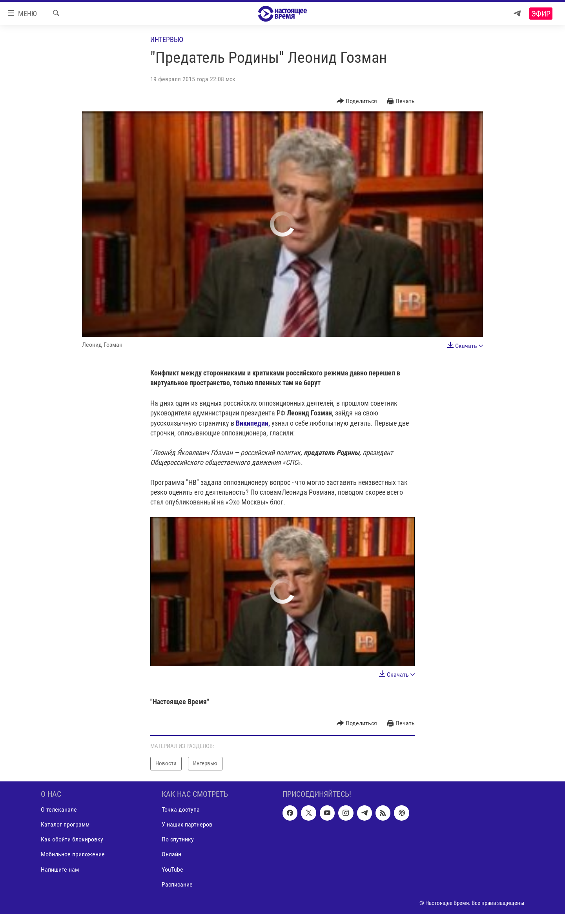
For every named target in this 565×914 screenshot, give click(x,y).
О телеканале (59, 809)
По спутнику (178, 839)
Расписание (177, 884)
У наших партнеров (187, 824)
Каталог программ (65, 824)
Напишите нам (60, 869)
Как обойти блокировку (72, 839)
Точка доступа (181, 809)
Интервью (166, 39)
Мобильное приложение (73, 854)
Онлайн (171, 854)
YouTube (172, 869)
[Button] (357, 101)
